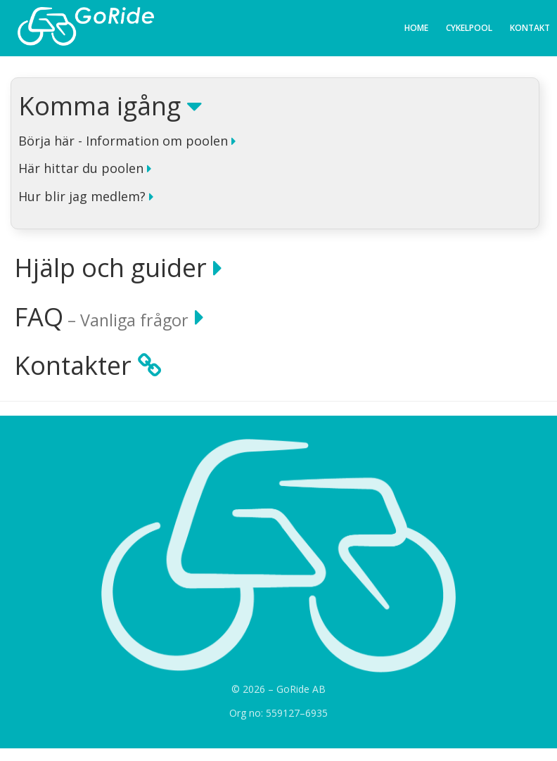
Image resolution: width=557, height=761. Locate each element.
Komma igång (110, 106)
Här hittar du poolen (84, 169)
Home (416, 28)
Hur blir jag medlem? (85, 197)
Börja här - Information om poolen (127, 141)
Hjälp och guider (118, 268)
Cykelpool (469, 28)
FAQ (109, 317)
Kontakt (530, 28)
